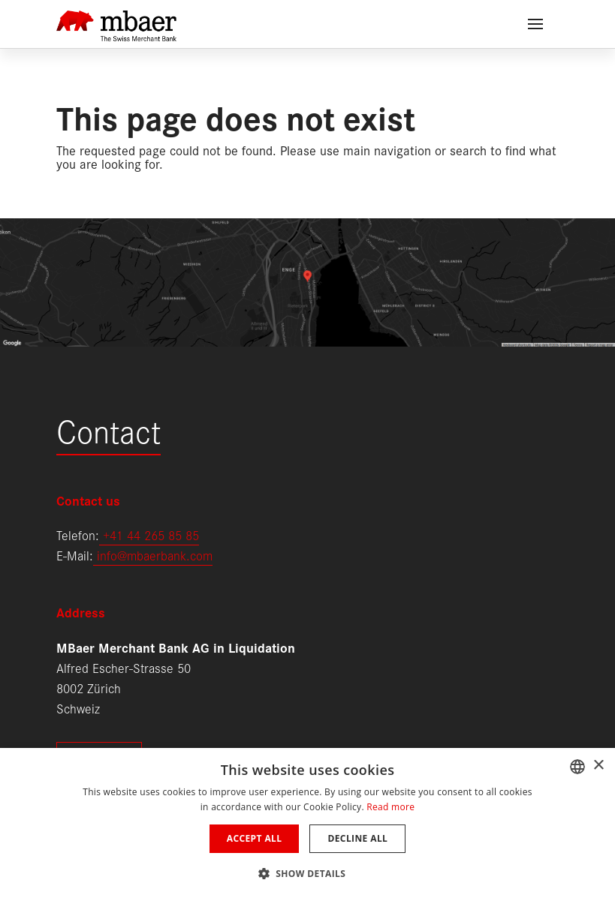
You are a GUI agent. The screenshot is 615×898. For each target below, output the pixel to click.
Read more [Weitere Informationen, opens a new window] (390, 806)
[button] (308, 872)
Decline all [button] (357, 838)
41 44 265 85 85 (154, 534)
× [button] (598, 765)
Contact (108, 429)
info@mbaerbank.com (153, 555)
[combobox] (577, 766)
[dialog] (307, 823)
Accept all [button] (254, 838)
